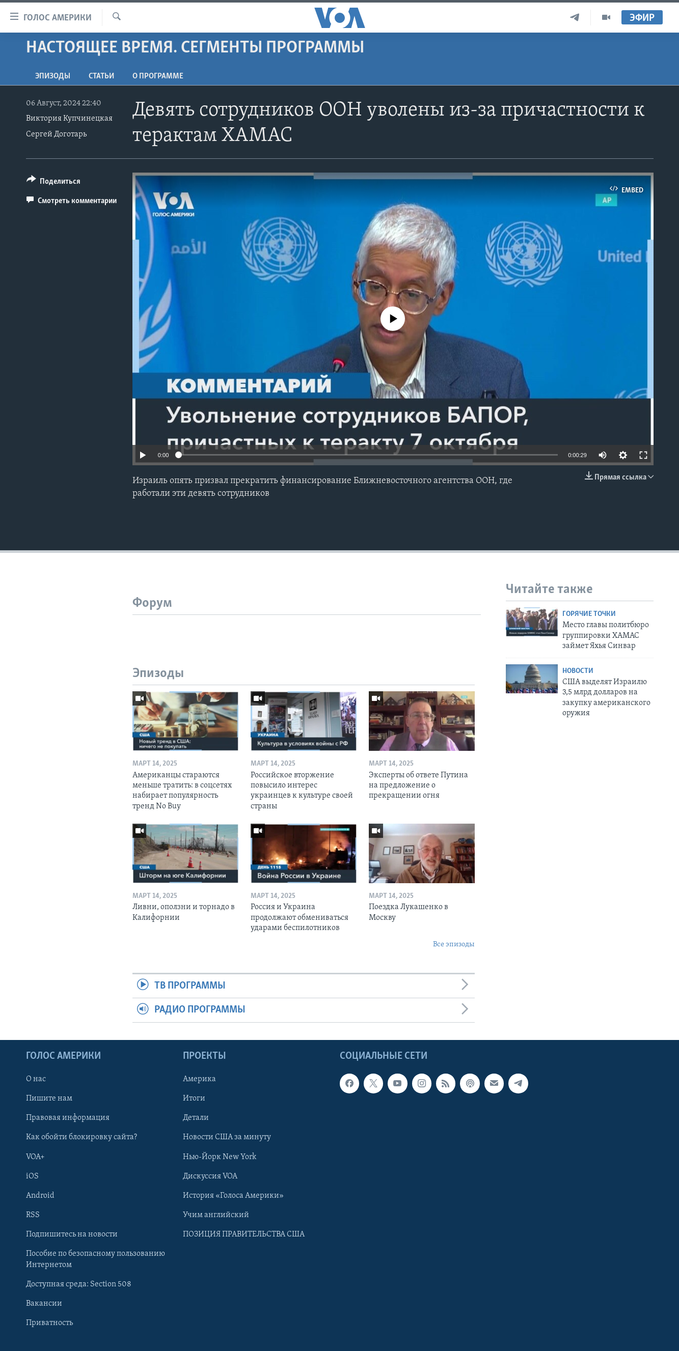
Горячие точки (589, 614)
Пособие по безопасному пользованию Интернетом (95, 1259)
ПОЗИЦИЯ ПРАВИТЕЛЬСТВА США (244, 1234)
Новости (577, 671)
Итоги (194, 1098)
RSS (33, 1215)
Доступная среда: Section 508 (78, 1284)
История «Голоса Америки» (233, 1195)
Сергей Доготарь (56, 134)
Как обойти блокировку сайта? (81, 1137)
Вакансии (44, 1304)
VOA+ (35, 1156)
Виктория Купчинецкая (69, 119)
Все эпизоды (454, 944)
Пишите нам (49, 1098)
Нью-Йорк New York (219, 1156)
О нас (36, 1079)
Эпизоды (52, 76)
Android (40, 1195)
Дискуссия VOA (210, 1176)
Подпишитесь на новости (72, 1234)
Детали (196, 1118)
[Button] (53, 183)
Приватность (49, 1323)
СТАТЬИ (101, 76)
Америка (199, 1079)
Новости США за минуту (227, 1137)
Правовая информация (68, 1118)
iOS (32, 1176)
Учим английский (216, 1215)
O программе (157, 76)
